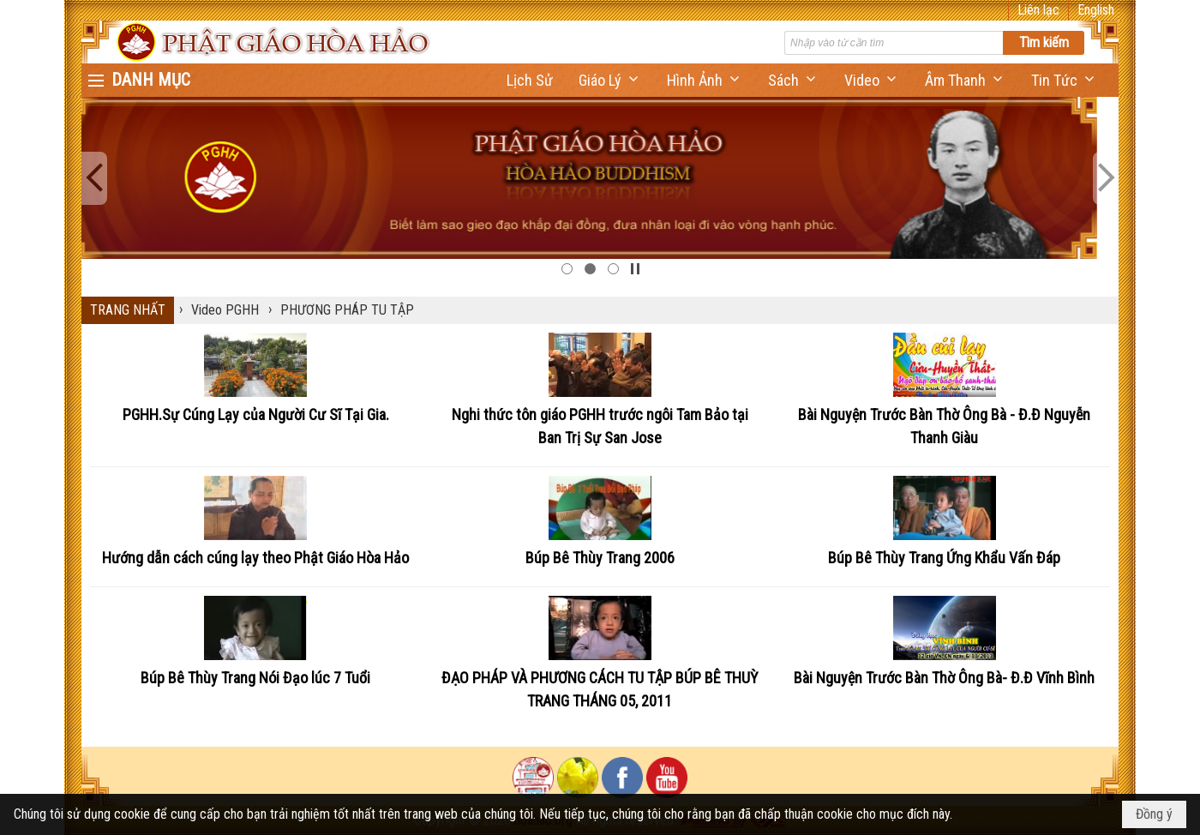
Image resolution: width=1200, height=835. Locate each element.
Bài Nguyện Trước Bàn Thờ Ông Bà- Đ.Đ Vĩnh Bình (944, 678)
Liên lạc (1038, 10)
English (1095, 10)
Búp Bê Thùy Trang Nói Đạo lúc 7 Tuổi (255, 678)
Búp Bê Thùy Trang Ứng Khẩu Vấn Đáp (944, 558)
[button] (610, 80)
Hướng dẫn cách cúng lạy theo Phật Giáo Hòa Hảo (255, 558)
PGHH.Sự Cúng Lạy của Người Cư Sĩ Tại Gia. (256, 414)
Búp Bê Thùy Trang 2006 (600, 558)
